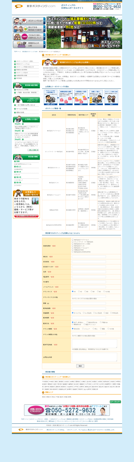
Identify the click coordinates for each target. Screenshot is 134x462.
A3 (80, 291)
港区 (56, 381)
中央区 (51, 381)
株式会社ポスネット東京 (81, 244)
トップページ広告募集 (97, 12)
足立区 (76, 384)
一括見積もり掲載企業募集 (80, 12)
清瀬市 (47, 389)
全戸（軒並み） (78, 322)
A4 (74, 291)
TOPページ (48, 12)
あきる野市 (87, 389)
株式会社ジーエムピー (80, 248)
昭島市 (52, 387)
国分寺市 (95, 387)
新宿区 (61, 381)
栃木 (61, 397)
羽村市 (80, 389)
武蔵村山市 (62, 389)
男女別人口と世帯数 (22, 89)
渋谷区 (112, 381)
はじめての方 (64, 12)
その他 (106, 291)
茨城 (65, 397)
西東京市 (95, 389)
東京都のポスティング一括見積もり (57, 377)
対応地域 (19, 78)
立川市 (101, 384)
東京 (43, 397)
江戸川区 (88, 384)
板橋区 (65, 384)
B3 (99, 291)
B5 (86, 291)
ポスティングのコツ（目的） (25, 61)
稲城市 (75, 389)
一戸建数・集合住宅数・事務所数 (26, 92)
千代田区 (45, 381)
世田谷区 (106, 381)
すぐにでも (76, 313)
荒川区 (59, 384)
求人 (95, 329)
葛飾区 (82, 384)
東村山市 (88, 387)
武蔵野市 (108, 384)
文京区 (66, 381)
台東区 (72, 381)
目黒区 (94, 381)
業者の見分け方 (42, 421)
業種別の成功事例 (21, 70)
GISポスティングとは (22, 64)
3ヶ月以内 (97, 313)
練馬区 (71, 384)
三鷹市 (114, 384)
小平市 (76, 387)
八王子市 (95, 384)
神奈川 (48, 397)
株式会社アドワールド (80, 240)
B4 (92, 291)
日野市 (81, 387)
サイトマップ (77, 421)
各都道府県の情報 (21, 75)
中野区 (118, 381)
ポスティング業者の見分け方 (25, 67)
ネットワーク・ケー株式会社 (82, 242)
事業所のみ (76, 324)
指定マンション (90, 324)
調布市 (58, 387)
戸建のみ (104, 322)
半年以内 (114, 313)
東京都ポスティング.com (29, 51)
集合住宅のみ (92, 322)
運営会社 (52, 421)
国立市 (101, 387)
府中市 (47, 387)
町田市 (63, 387)
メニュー (86, 329)
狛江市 (112, 387)
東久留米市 (53, 389)
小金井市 (70, 387)
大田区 (100, 381)
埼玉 (53, 397)
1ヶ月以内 (87, 313)
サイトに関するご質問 (113, 12)
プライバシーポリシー (63, 421)
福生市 (107, 387)
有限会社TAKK (78, 250)
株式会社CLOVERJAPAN (81, 252)
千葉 (57, 397)
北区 (54, 384)
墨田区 (78, 381)
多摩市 (69, 389)
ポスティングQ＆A (22, 72)
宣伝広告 (76, 329)
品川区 (89, 381)
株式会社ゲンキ (78, 246)
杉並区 (44, 384)
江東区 (83, 381)
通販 (102, 329)
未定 (106, 313)
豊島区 (50, 384)
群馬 (69, 397)
